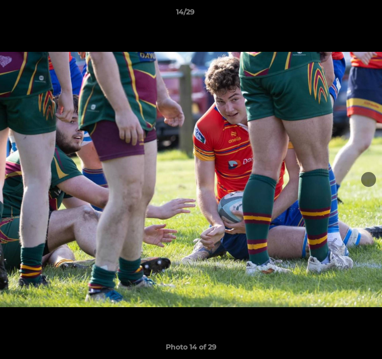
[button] (346, 14)
